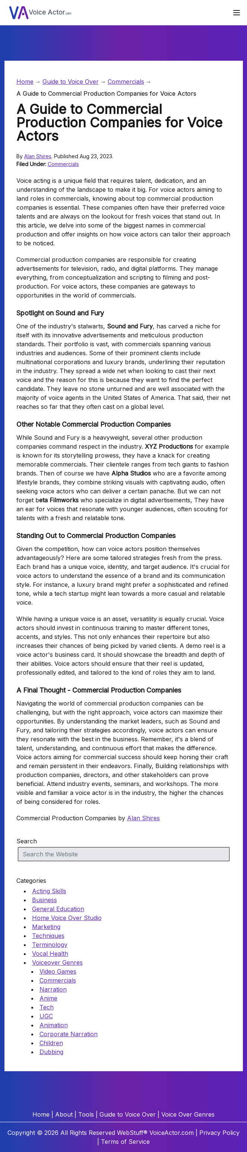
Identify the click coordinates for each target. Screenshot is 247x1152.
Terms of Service (125, 1141)
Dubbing (51, 1052)
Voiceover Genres (57, 962)
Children (51, 1043)
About (64, 1114)
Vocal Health (50, 953)
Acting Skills (49, 891)
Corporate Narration (68, 1034)
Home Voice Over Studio (67, 918)
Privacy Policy (219, 1132)
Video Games (57, 971)
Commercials (126, 81)
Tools (86, 1114)
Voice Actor (40, 12)
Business (44, 900)
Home (25, 81)
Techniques (48, 935)
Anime (48, 998)
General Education (58, 909)
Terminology (49, 944)
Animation (53, 1025)
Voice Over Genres (188, 1114)
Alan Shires (37, 156)
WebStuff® (132, 1132)
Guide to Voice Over (70, 81)
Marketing (46, 926)
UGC (46, 1016)
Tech (46, 1007)
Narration (53, 989)
